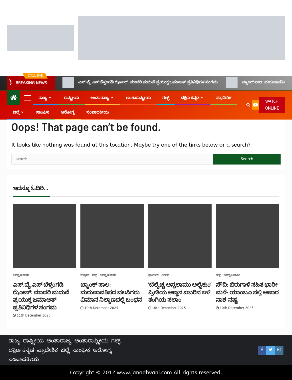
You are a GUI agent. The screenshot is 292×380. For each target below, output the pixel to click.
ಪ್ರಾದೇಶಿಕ (223, 97)
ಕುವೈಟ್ (84, 275)
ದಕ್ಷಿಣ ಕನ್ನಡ (190, 97)
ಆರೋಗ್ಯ (68, 112)
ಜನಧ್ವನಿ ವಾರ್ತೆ (21, 275)
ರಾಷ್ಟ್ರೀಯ (71, 97)
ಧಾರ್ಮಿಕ (153, 275)
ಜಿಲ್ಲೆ (16, 112)
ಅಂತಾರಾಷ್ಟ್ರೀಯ (138, 97)
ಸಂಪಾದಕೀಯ (97, 112)
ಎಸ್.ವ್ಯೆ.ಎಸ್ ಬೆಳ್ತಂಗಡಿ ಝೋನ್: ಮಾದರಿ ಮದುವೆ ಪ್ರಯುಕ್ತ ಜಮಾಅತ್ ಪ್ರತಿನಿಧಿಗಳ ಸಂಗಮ (140, 82)
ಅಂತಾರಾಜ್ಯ (99, 97)
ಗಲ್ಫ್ (165, 97)
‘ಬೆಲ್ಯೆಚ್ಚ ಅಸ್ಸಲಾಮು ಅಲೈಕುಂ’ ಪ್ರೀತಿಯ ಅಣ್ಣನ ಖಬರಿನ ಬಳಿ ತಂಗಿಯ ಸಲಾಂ (180, 292)
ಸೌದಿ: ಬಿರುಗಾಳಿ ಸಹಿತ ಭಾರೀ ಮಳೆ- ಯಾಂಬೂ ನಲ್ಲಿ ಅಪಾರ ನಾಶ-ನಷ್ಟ (247, 292)
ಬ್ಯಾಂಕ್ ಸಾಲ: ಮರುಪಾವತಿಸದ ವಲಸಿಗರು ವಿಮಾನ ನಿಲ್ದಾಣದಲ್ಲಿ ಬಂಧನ (111, 292)
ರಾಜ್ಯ (42, 97)
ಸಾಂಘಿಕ (42, 112)
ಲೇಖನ (165, 275)
